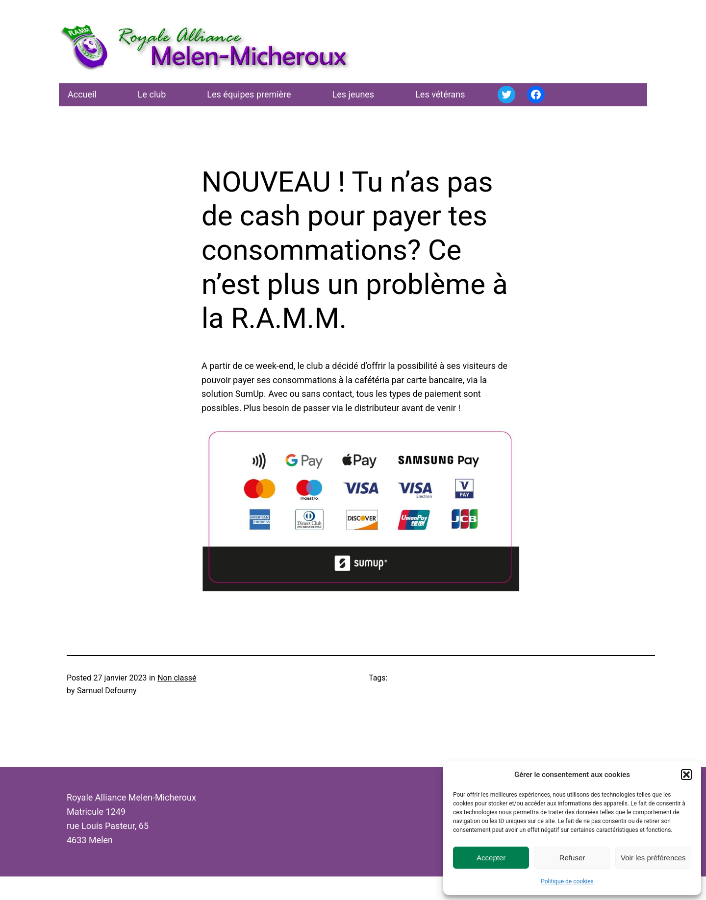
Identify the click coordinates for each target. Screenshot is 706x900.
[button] (686, 774)
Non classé (176, 677)
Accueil (82, 94)
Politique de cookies (567, 881)
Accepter (491, 857)
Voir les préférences (653, 857)
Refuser (572, 857)
